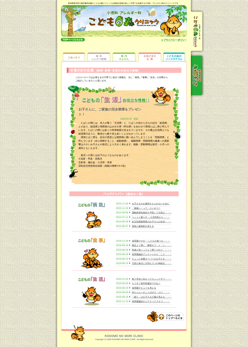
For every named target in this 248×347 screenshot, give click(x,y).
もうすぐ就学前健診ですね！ (146, 283)
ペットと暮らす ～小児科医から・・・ (151, 217)
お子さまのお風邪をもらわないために (150, 203)
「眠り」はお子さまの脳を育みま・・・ (152, 297)
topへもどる (73, 39)
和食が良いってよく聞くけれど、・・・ (152, 250)
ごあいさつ (73, 51)
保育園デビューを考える (144, 288)
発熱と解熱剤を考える (143, 226)
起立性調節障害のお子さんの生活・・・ (152, 221)
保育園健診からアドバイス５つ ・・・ (151, 301)
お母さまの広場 (149, 51)
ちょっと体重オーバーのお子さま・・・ (152, 259)
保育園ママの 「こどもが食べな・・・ (151, 241)
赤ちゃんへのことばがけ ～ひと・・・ (151, 292)
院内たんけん (124, 51)
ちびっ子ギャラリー (174, 51)
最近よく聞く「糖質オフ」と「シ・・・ (152, 245)
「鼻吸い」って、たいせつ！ (146, 208)
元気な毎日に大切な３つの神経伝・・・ (152, 263)
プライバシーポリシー (174, 40)
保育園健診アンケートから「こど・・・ (152, 254)
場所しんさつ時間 (99, 51)
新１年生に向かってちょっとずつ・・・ (152, 279)
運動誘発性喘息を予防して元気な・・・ (152, 212)
